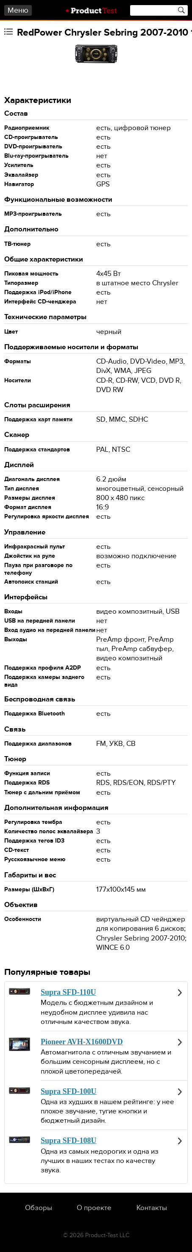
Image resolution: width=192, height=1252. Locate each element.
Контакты (151, 1208)
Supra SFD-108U (69, 1140)
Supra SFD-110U (68, 992)
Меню (18, 10)
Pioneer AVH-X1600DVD (82, 1042)
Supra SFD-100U (69, 1091)
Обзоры (38, 1208)
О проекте (94, 1208)
